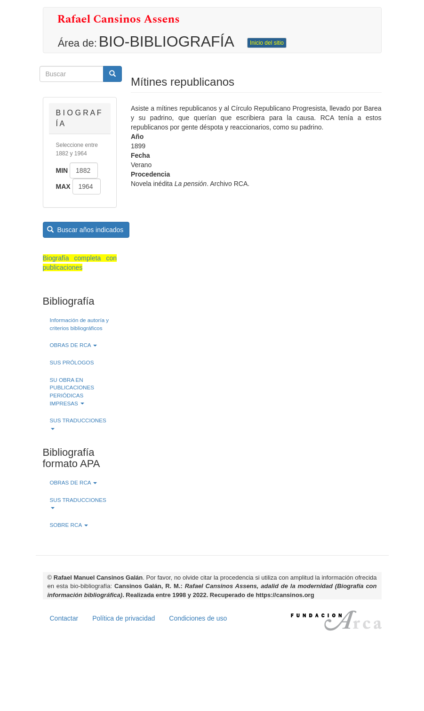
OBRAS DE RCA (73, 345)
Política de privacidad (123, 618)
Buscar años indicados (85, 230)
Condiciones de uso (198, 618)
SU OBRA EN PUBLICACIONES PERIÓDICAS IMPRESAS (72, 391)
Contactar (64, 618)
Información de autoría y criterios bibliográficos (79, 324)
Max (63, 186)
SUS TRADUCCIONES (78, 423)
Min (62, 170)
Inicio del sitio (267, 43)
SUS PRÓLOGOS (72, 362)
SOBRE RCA (69, 525)
